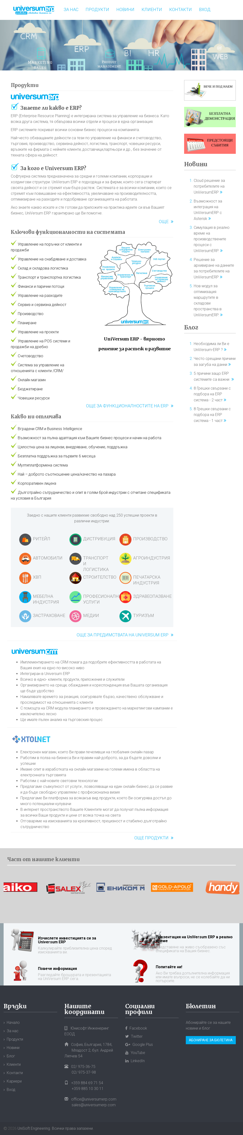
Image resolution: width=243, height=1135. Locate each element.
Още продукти (151, 837)
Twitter (134, 1036)
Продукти (97, 9)
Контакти (180, 9)
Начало (13, 1022)
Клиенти (152, 9)
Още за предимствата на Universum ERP (122, 634)
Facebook (136, 1028)
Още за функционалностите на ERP (127, 405)
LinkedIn (135, 1061)
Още (163, 221)
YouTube (135, 1052)
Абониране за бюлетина (211, 1040)
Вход (205, 9)
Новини (125, 9)
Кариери (14, 1081)
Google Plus (139, 1044)
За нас (71, 9)
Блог (191, 327)
